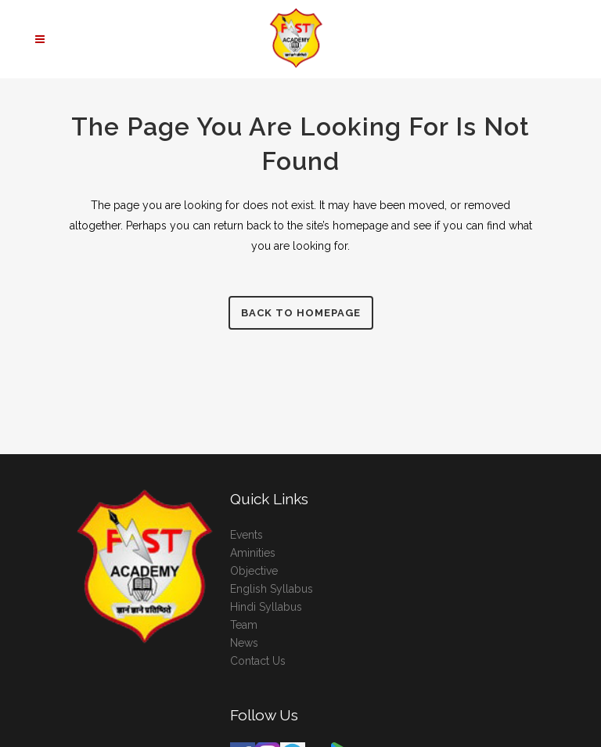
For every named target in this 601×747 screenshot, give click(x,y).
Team (243, 625)
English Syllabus (271, 589)
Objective (254, 571)
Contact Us (258, 661)
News (244, 643)
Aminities (252, 553)
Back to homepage (301, 313)
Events (246, 535)
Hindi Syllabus (266, 607)
